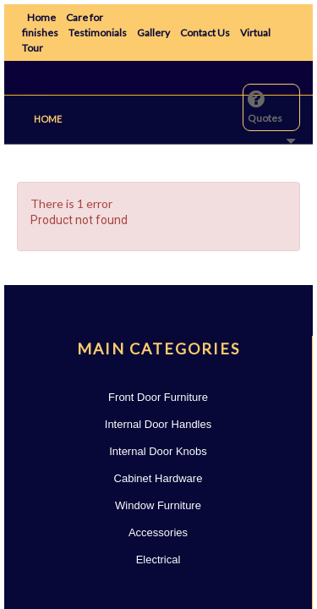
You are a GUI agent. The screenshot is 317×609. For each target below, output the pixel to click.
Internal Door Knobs (158, 451)
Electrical (158, 559)
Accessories (158, 532)
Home (41, 17)
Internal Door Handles (158, 424)
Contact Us (205, 32)
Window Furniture (158, 505)
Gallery (153, 32)
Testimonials (97, 32)
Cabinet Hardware (158, 478)
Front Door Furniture (158, 397)
